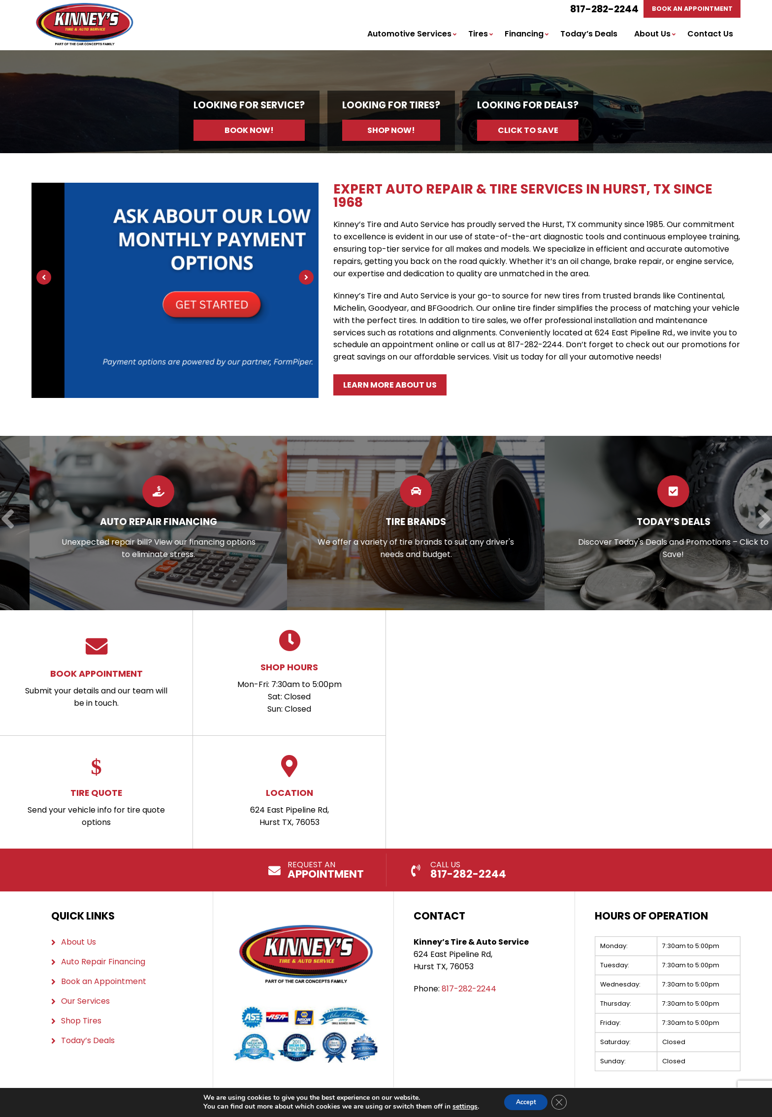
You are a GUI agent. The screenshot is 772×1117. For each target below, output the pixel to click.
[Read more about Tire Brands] (538, 522)
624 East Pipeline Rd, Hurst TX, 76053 (289, 791)
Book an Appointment (103, 980)
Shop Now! (391, 131)
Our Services (85, 1000)
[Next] (306, 278)
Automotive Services (409, 34)
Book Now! (249, 131)
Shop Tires (81, 1019)
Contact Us (710, 34)
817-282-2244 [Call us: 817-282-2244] (597, 9)
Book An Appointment (688, 9)
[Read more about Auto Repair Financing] (281, 522)
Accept (525, 1101)
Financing (524, 34)
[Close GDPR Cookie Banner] (563, 1102)
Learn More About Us (390, 385)
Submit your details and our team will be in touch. (96, 671)
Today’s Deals (588, 34)
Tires (478, 34)
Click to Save (528, 131)
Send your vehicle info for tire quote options (96, 791)
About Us (652, 34)
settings (459, 1106)
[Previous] (43, 278)
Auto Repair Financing (103, 960)
